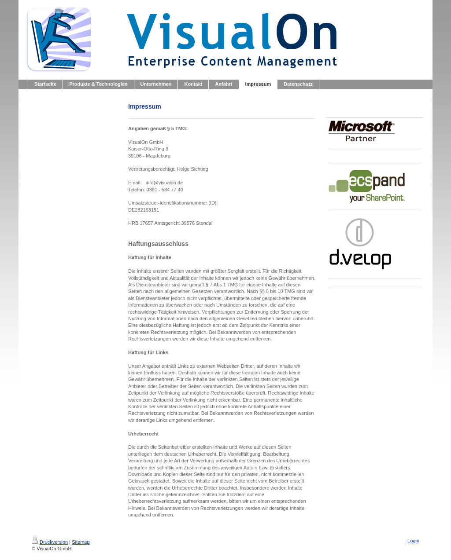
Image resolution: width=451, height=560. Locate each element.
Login (413, 540)
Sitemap (80, 542)
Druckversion (50, 542)
